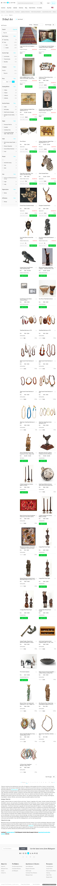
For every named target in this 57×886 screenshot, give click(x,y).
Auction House (5, 103)
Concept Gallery (42, 458)
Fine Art (3, 11)
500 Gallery (9, 109)
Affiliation (4, 198)
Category (4, 67)
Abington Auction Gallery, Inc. (9, 115)
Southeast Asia (9, 129)
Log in (48, 3)
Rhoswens (22, 114)
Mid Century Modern (36, 11)
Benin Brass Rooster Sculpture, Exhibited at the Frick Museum (45, 453)
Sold (10, 45)
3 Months (9, 95)
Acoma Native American (9, 148)
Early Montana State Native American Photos (26, 299)
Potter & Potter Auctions (24, 178)
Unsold (10, 47)
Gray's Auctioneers (42, 304)
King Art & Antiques (23, 49)
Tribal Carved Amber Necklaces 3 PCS (46, 361)
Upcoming (9, 39)
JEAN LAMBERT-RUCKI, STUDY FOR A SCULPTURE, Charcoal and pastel (27, 78)
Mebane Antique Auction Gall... (24, 240)
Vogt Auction (41, 82)
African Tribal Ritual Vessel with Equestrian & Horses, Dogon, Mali (27, 453)
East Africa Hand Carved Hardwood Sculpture (46, 238)
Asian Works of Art (46, 11)
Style (3, 138)
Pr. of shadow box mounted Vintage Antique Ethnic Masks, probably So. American (46, 47)
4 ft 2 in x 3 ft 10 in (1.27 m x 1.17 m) (9, 178)
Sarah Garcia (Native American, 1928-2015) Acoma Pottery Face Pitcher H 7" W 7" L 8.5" (45, 485)
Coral (9, 151)
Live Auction (9, 56)
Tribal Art (10, 73)
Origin (3, 121)
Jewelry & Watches (25, 11)
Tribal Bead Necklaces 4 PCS (26, 330)
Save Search (20, 19)
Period (3, 156)
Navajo (9, 201)
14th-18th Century (9, 162)
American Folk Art (9, 124)
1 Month (9, 92)
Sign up (53, 3)
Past (9, 42)
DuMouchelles (22, 335)
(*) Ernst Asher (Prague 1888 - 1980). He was (9, 133)
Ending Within (5, 86)
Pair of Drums (23, 141)
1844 (9, 168)
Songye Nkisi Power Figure (44, 546)
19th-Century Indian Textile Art (9, 143)
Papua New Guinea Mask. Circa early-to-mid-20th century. (26, 174)
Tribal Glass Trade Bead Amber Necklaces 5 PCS (45, 423)
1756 (9, 165)
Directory (21, 7)
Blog (26, 7)
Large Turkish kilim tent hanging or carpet (27, 47)
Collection (6, 15)
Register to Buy (29, 55)
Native (9, 193)
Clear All (15, 29)
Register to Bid (52, 87)
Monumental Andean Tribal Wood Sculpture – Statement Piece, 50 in (46, 268)
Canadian (9, 127)
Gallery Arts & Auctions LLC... (43, 272)
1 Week (9, 90)
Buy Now (9, 7)
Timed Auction (9, 59)
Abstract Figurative (9, 146)
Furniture (17, 11)
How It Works (32, 7)
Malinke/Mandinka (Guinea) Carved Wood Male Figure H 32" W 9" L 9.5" (27, 579)
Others (54, 11)
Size (3, 174)
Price (3, 78)
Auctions (3, 7)
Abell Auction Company (9, 112)
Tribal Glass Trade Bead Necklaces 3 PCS (27, 423)
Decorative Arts (10, 11)
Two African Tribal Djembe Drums (46, 298)
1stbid (9, 106)
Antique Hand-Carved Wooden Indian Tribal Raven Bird (26, 268)
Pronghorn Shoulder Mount (44, 205)
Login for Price (24, 275)
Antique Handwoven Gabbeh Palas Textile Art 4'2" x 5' (27, 110)
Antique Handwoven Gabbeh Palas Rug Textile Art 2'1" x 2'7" (46, 142)
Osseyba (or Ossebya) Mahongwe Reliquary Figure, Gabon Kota (46, 110)
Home (2, 15)
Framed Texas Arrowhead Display (27, 205)
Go (13, 81)
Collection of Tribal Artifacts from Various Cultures (46, 78)
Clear (15, 36)
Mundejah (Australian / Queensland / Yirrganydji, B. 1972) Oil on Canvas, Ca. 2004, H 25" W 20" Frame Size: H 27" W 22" (27, 547)
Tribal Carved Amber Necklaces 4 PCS (27, 361)
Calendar (15, 7)
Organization (5, 189)
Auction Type (5, 53)
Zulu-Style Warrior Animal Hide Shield (26, 238)
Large (9, 181)
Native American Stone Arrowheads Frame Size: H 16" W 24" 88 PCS (27, 516)
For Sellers (39, 7)
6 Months (9, 98)
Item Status (5, 36)
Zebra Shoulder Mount (43, 173)
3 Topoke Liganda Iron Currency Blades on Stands (26, 485)
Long (9, 184)
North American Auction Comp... (24, 304)
